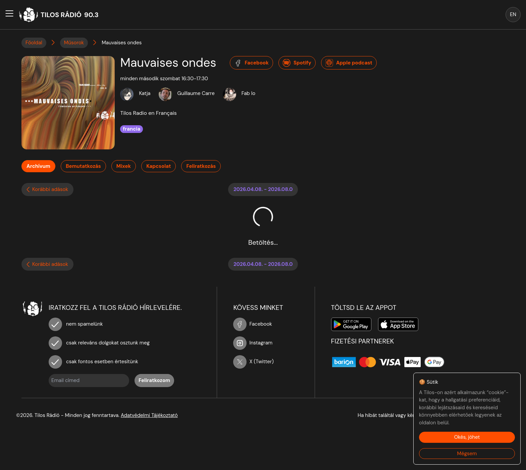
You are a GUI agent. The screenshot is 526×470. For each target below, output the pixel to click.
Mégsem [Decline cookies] (467, 453)
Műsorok (74, 42)
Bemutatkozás (83, 166)
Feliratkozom (154, 380)
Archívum (38, 166)
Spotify (297, 63)
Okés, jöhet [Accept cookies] (467, 437)
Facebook (251, 63)
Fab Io (248, 93)
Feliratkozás (201, 166)
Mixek (123, 166)
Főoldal (33, 42)
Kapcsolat (158, 166)
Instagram (252, 342)
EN (513, 14)
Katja (144, 93)
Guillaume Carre (196, 93)
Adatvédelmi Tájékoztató (149, 415)
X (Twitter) (253, 361)
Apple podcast (348, 63)
